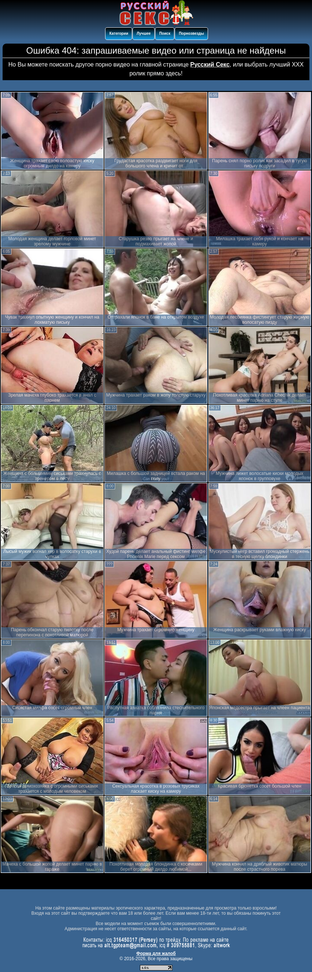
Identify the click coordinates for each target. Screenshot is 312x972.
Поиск (164, 33)
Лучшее (144, 33)
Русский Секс (209, 64)
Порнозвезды (191, 33)
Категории (118, 33)
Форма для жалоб (156, 953)
